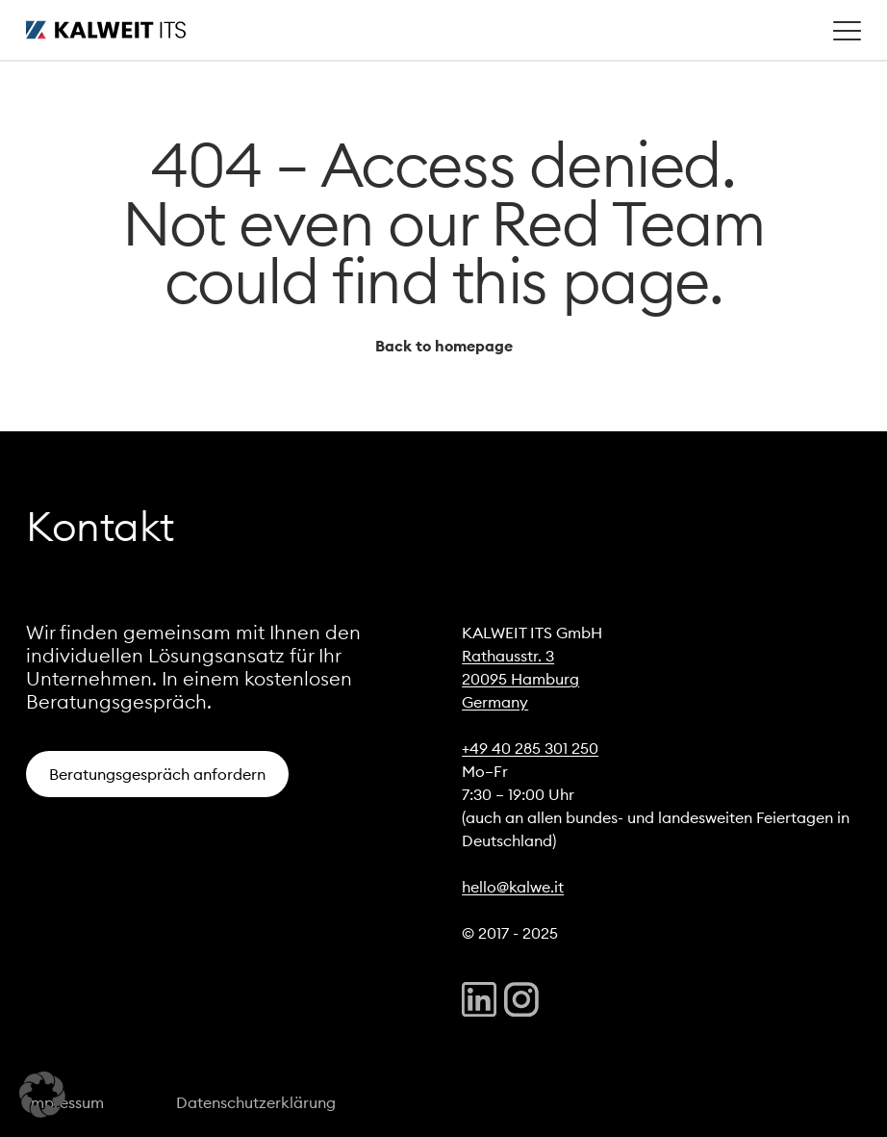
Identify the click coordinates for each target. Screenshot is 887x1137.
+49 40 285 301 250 (530, 748)
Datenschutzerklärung (256, 1102)
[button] (42, 1094)
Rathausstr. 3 (508, 655)
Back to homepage (444, 345)
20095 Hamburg (520, 678)
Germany (495, 701)
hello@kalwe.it (513, 886)
